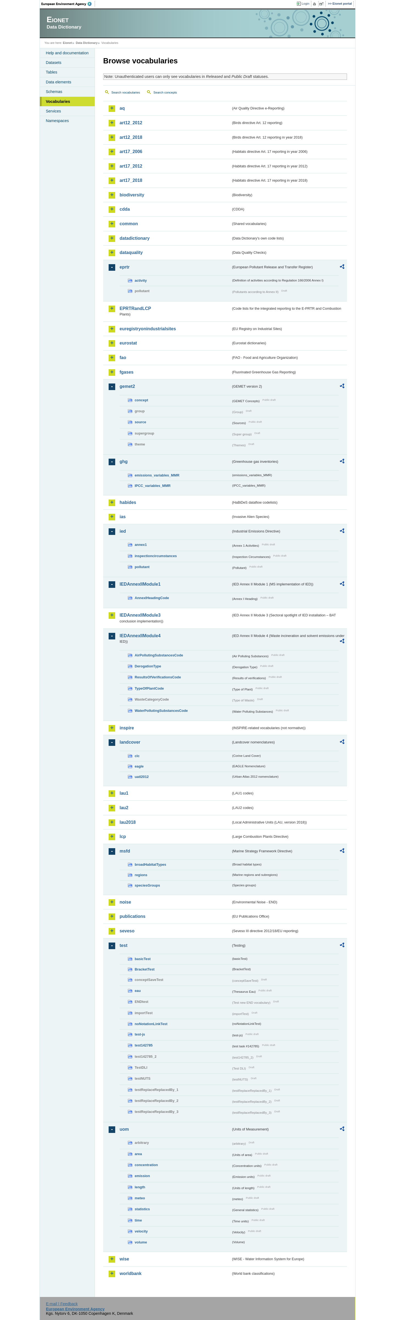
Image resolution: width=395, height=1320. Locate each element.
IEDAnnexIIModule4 (140, 635)
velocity (141, 1231)
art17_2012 (131, 166)
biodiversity (132, 195)
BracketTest (144, 969)
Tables (51, 72)
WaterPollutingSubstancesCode (161, 711)
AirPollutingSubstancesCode (159, 655)
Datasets (53, 62)
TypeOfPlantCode (149, 688)
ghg (124, 461)
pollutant (142, 567)
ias (123, 516)
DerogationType (148, 666)
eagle (139, 766)
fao (123, 357)
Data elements (58, 82)
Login (305, 3)
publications (132, 916)
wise (124, 1259)
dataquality (131, 252)
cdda (125, 209)
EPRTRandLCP (135, 308)
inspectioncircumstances (156, 556)
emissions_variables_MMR (157, 475)
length (140, 1187)
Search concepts (165, 92)
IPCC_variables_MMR (153, 486)
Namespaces (57, 121)
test (123, 945)
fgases (127, 372)
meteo (140, 1198)
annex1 (141, 545)
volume (141, 1242)
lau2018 (128, 822)
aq (122, 108)
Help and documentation (67, 53)
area (138, 1154)
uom (124, 1129)
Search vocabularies (125, 92)
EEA (68, 4)
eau (138, 991)
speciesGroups (147, 885)
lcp (123, 836)
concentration (146, 1165)
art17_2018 (131, 180)
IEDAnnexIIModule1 (140, 584)
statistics (142, 1209)
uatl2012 (142, 777)
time (138, 1220)
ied (123, 531)
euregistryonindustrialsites (148, 328)
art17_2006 (131, 151)
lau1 (124, 793)
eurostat (128, 343)
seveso (127, 931)
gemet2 (127, 386)
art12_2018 (131, 137)
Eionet (67, 42)
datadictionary (134, 238)
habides (128, 502)
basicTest (143, 959)
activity (141, 280)
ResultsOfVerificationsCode (158, 677)
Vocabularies (58, 101)
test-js (140, 1034)
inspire (127, 728)
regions (141, 875)
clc (137, 756)
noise (125, 902)
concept (141, 400)
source (140, 422)
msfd (125, 851)
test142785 (144, 1045)
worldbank (131, 1273)
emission (142, 1176)
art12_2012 (131, 122)
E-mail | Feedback (62, 1304)
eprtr (124, 267)
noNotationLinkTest (151, 1024)
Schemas (54, 91)
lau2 (124, 807)
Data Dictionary (86, 42)
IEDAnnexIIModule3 (140, 615)
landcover (130, 742)
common (129, 223)
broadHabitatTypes (150, 864)
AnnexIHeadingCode (152, 598)
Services (53, 111)
